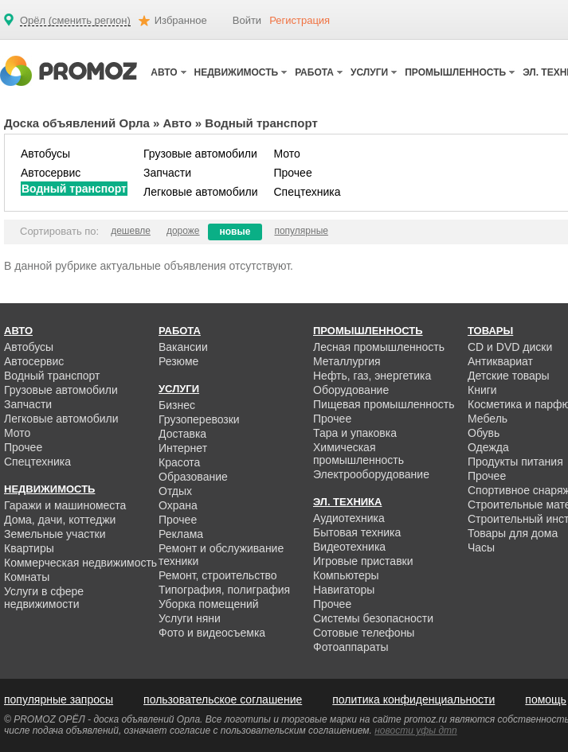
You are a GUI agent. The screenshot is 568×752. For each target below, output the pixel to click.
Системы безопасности (373, 618)
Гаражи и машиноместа (65, 505)
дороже (183, 230)
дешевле (131, 230)
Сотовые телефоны (363, 632)
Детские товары (509, 375)
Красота (179, 462)
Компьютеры (346, 575)
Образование (193, 476)
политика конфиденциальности (413, 699)
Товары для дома (513, 533)
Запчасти (167, 172)
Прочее (292, 172)
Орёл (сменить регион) (75, 20)
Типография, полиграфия (224, 589)
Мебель (487, 418)
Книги (482, 390)
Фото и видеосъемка (212, 632)
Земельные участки (55, 534)
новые (235, 231)
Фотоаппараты (351, 647)
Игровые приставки (363, 561)
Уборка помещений (209, 604)
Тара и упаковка (355, 433)
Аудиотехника (349, 518)
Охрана (178, 505)
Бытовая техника (357, 532)
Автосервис (50, 172)
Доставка (182, 433)
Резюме (178, 361)
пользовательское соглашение (222, 699)
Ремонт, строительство (218, 575)
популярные (301, 230)
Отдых (175, 491)
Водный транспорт (74, 188)
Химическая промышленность (358, 453)
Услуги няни (190, 618)
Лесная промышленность (379, 347)
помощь (545, 699)
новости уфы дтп (415, 730)
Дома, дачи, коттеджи (60, 519)
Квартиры (29, 548)
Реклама (181, 534)
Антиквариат (500, 361)
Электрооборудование (371, 474)
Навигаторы (343, 589)
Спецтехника (306, 191)
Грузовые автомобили (200, 153)
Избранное (181, 20)
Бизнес (177, 405)
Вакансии (183, 347)
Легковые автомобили (200, 191)
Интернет (183, 448)
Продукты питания (515, 461)
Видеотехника (349, 546)
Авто (177, 123)
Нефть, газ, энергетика (372, 375)
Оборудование (351, 390)
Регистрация (299, 20)
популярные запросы (58, 699)
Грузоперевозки (199, 419)
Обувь (483, 433)
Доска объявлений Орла (77, 123)
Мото (286, 153)
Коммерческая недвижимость (80, 562)
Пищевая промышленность (384, 404)
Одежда (488, 447)
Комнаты (26, 577)
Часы (481, 547)
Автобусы (45, 153)
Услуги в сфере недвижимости (44, 597)
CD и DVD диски (510, 347)
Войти (247, 20)
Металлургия (347, 361)
